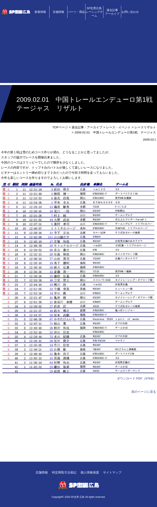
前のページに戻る (143, 391)
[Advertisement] (78, 54)
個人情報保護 (90, 472)
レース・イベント (118, 127)
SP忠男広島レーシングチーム (94, 12)
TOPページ (60, 127)
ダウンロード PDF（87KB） (136, 378)
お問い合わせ (130, 11)
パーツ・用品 (76, 11)
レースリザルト (145, 127)
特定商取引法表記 (64, 472)
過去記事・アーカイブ (87, 127)
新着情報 (40, 11)
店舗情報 (58, 11)
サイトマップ (112, 472)
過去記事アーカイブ (112, 11)
